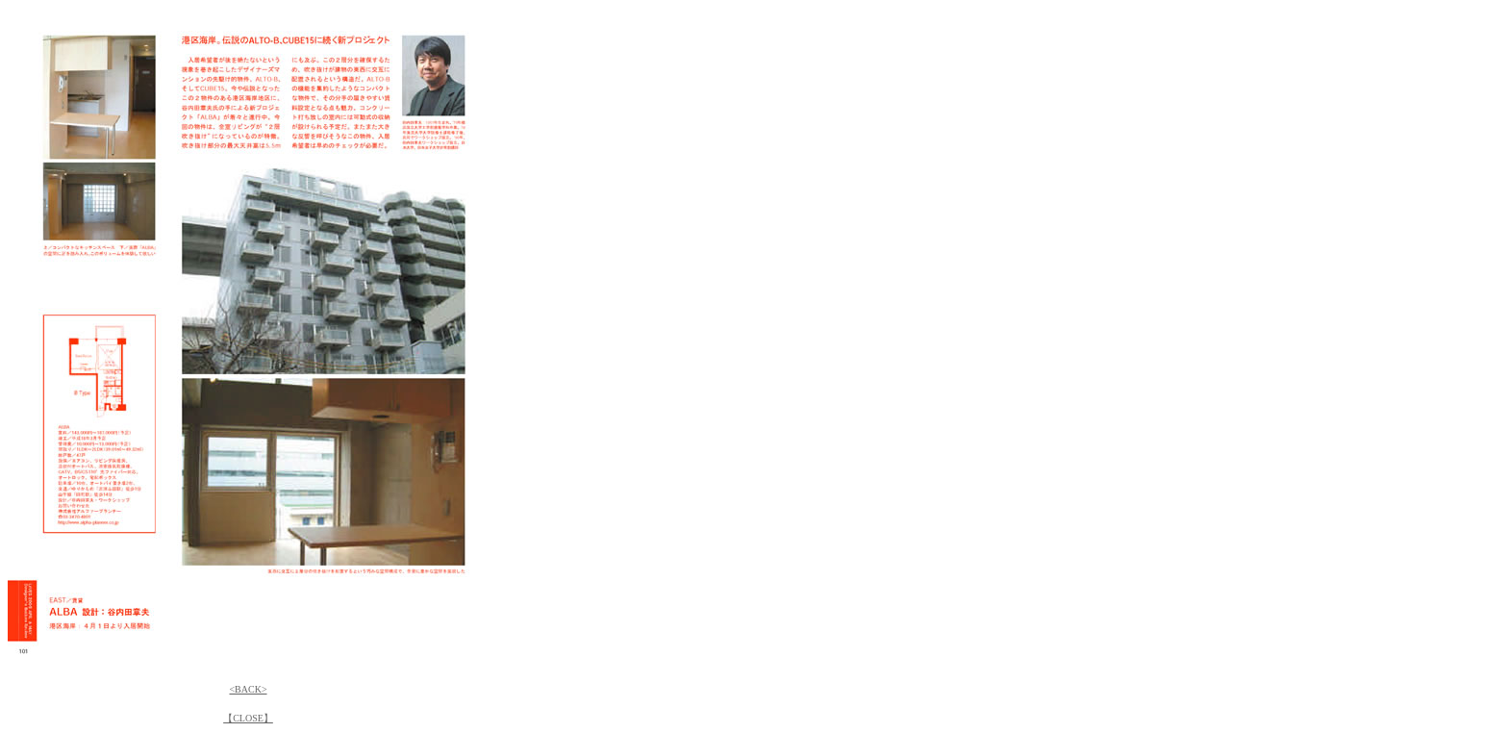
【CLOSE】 (248, 718)
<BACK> (247, 689)
